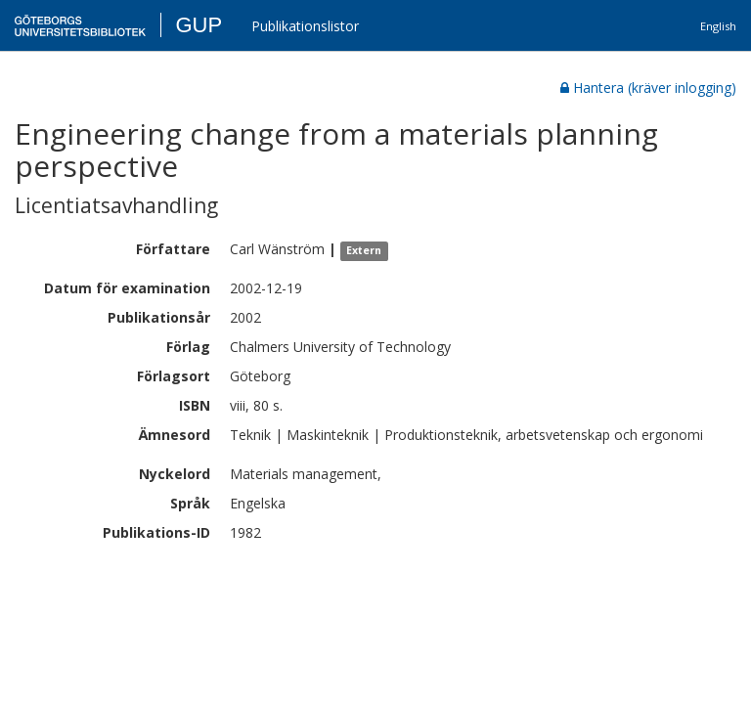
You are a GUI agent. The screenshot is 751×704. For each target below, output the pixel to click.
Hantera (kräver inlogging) (648, 87)
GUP (198, 25)
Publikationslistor (305, 26)
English (718, 26)
